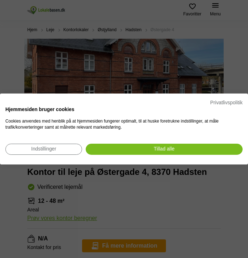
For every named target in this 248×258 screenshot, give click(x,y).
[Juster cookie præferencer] (43, 149)
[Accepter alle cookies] (164, 149)
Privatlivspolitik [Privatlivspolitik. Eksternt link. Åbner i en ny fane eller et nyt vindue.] (226, 102)
